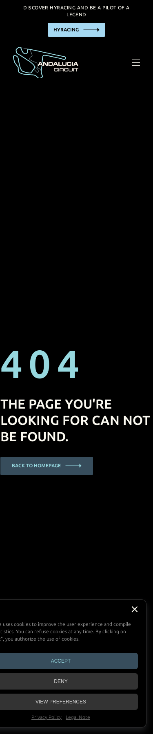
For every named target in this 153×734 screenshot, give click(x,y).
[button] (134, 609)
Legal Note (78, 717)
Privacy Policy (46, 717)
